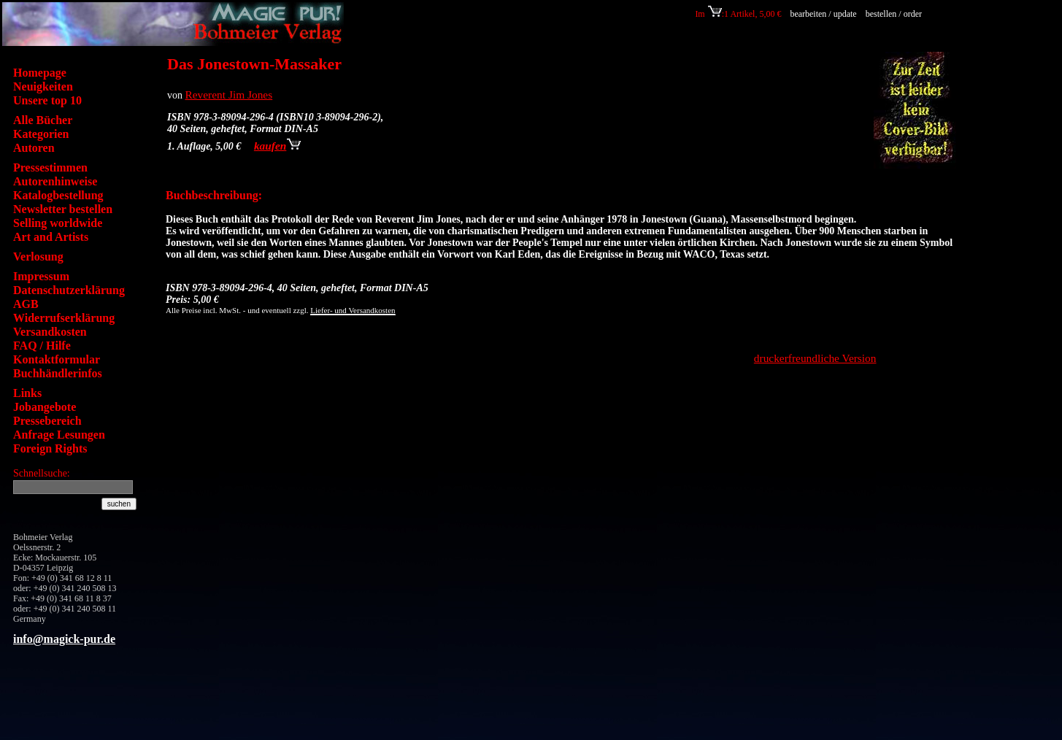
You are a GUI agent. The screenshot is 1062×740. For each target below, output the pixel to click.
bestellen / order (895, 14)
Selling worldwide (57, 223)
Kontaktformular (56, 359)
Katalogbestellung (58, 195)
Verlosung (38, 256)
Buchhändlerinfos (57, 373)
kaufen (277, 145)
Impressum (41, 276)
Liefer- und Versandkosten (352, 310)
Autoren (34, 148)
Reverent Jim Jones (229, 94)
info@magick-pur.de (64, 639)
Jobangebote (44, 407)
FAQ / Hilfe (42, 345)
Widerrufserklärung (64, 318)
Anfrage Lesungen (59, 434)
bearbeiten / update (823, 14)
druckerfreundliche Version (815, 358)
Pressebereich (47, 421)
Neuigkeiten (43, 86)
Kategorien (41, 134)
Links (27, 393)
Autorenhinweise (55, 181)
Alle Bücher (42, 120)
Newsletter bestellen (62, 209)
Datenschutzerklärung (69, 290)
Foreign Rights (50, 448)
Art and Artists (50, 237)
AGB (26, 304)
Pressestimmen (50, 167)
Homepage (39, 72)
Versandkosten (50, 331)
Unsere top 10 (47, 100)
